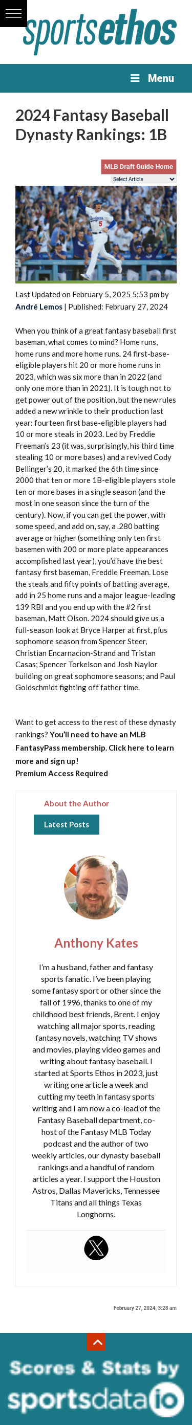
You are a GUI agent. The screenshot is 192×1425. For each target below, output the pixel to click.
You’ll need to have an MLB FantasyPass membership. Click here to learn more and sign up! (94, 747)
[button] (13, 13)
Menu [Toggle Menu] (151, 78)
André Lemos (38, 306)
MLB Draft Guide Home (138, 166)
